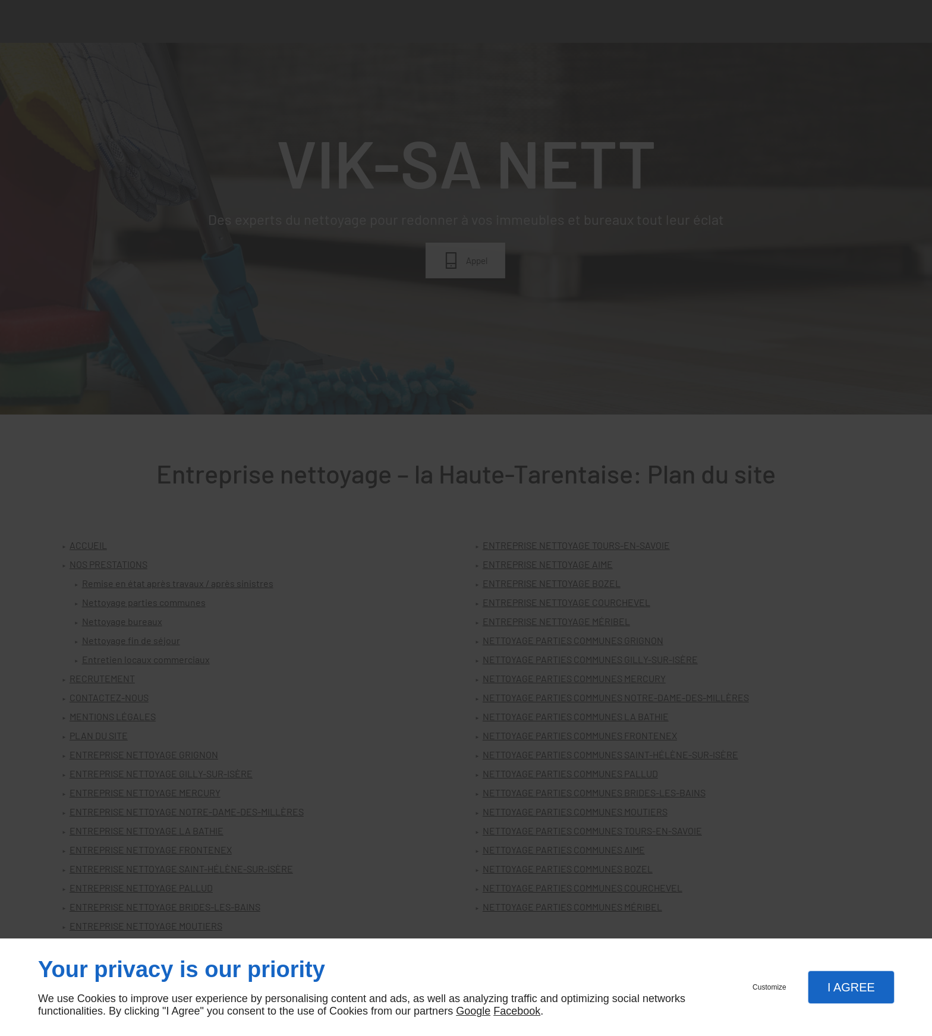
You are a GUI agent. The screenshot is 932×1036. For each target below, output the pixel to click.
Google (473, 1011)
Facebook (516, 1011)
